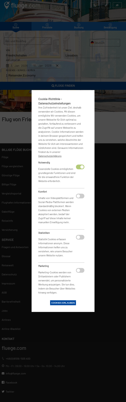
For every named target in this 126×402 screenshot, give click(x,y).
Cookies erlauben (63, 303)
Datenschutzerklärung (49, 156)
